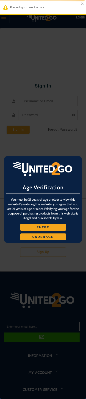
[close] (81, 4)
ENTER (42, 227)
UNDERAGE (43, 237)
